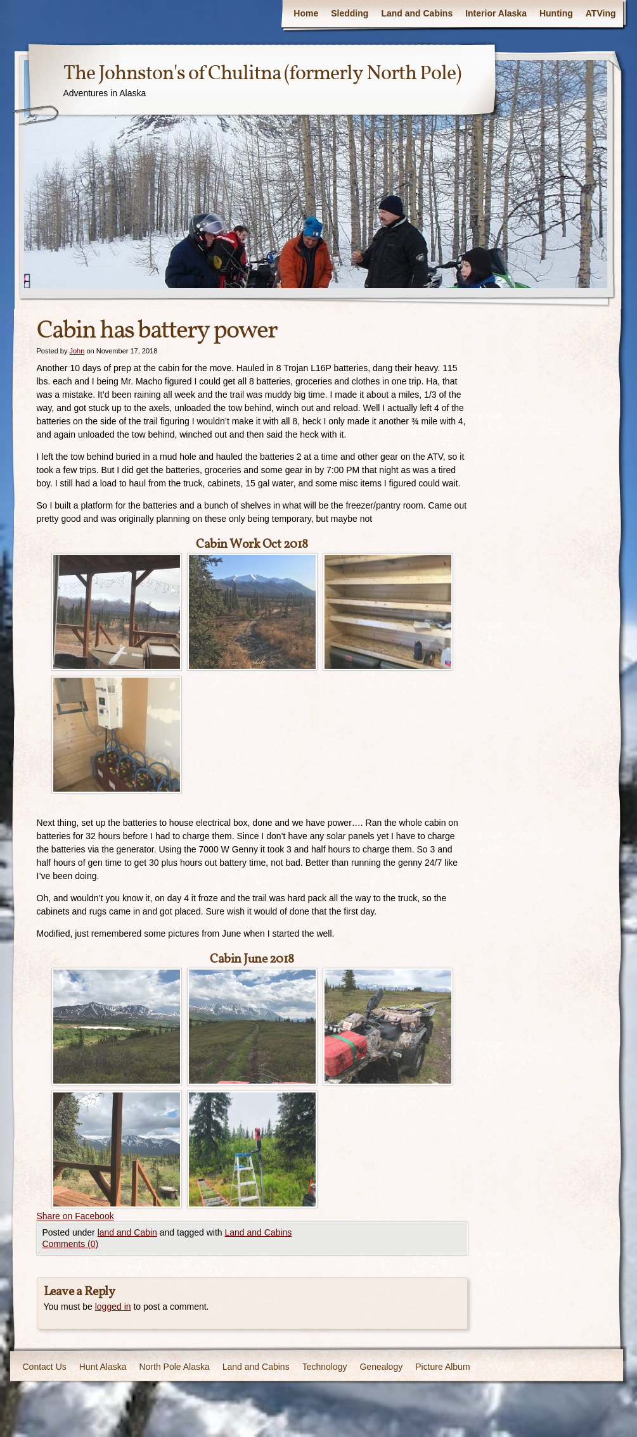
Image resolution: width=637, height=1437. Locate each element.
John (76, 351)
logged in (113, 1306)
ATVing (601, 13)
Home (305, 13)
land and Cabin (127, 1232)
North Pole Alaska (174, 1367)
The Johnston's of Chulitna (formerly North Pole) (262, 74)
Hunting (556, 13)
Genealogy (380, 1367)
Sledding (349, 13)
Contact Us (45, 1367)
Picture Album (442, 1367)
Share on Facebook (75, 1216)
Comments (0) (70, 1244)
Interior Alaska (496, 13)
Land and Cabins (417, 13)
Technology (324, 1367)
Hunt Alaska (103, 1367)
